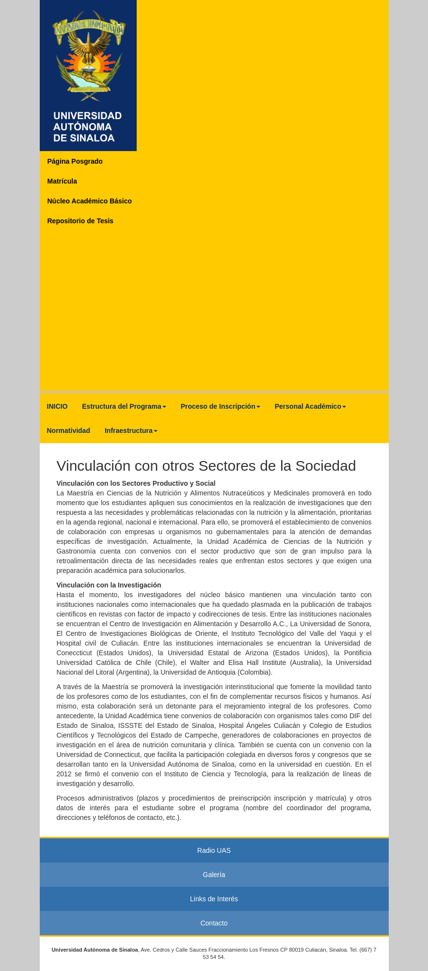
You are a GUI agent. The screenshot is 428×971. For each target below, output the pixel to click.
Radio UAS (214, 850)
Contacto (213, 923)
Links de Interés (214, 899)
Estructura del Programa (124, 406)
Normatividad (68, 430)
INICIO (57, 406)
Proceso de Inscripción (220, 406)
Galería (214, 875)
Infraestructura (131, 430)
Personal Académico (310, 406)
